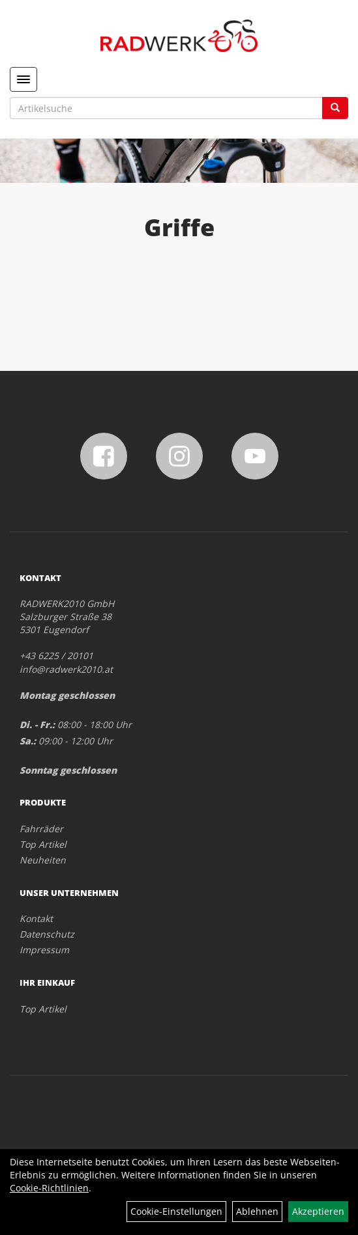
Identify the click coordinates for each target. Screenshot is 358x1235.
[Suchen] (335, 108)
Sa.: (28, 741)
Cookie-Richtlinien (49, 1188)
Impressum (44, 949)
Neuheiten (43, 860)
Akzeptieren (318, 1211)
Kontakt (36, 918)
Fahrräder (41, 828)
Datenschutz (47, 934)
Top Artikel (43, 844)
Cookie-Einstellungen (176, 1211)
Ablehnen (257, 1211)
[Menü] (23, 79)
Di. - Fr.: (37, 724)
